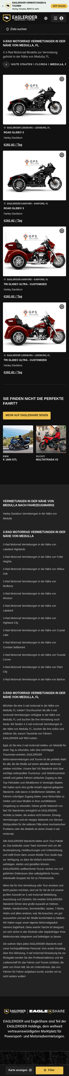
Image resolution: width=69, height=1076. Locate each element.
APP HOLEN (59, 6)
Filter (49, 1070)
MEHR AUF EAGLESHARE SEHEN (27, 415)
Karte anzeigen (20, 1070)
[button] (34, 111)
